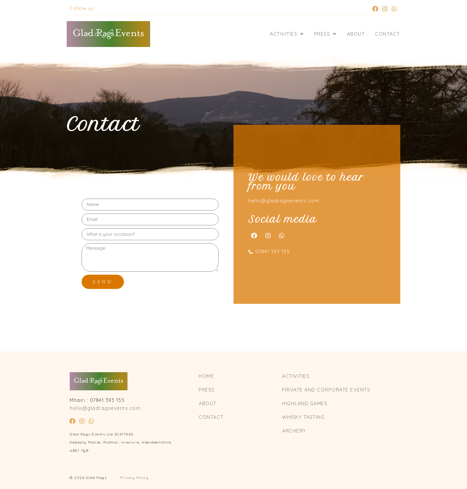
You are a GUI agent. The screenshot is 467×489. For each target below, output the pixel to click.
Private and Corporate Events (326, 390)
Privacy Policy (134, 477)
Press (325, 34)
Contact (387, 34)
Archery (294, 431)
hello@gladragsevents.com (283, 201)
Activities (287, 34)
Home (206, 376)
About (356, 34)
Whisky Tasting (303, 417)
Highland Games (304, 403)
